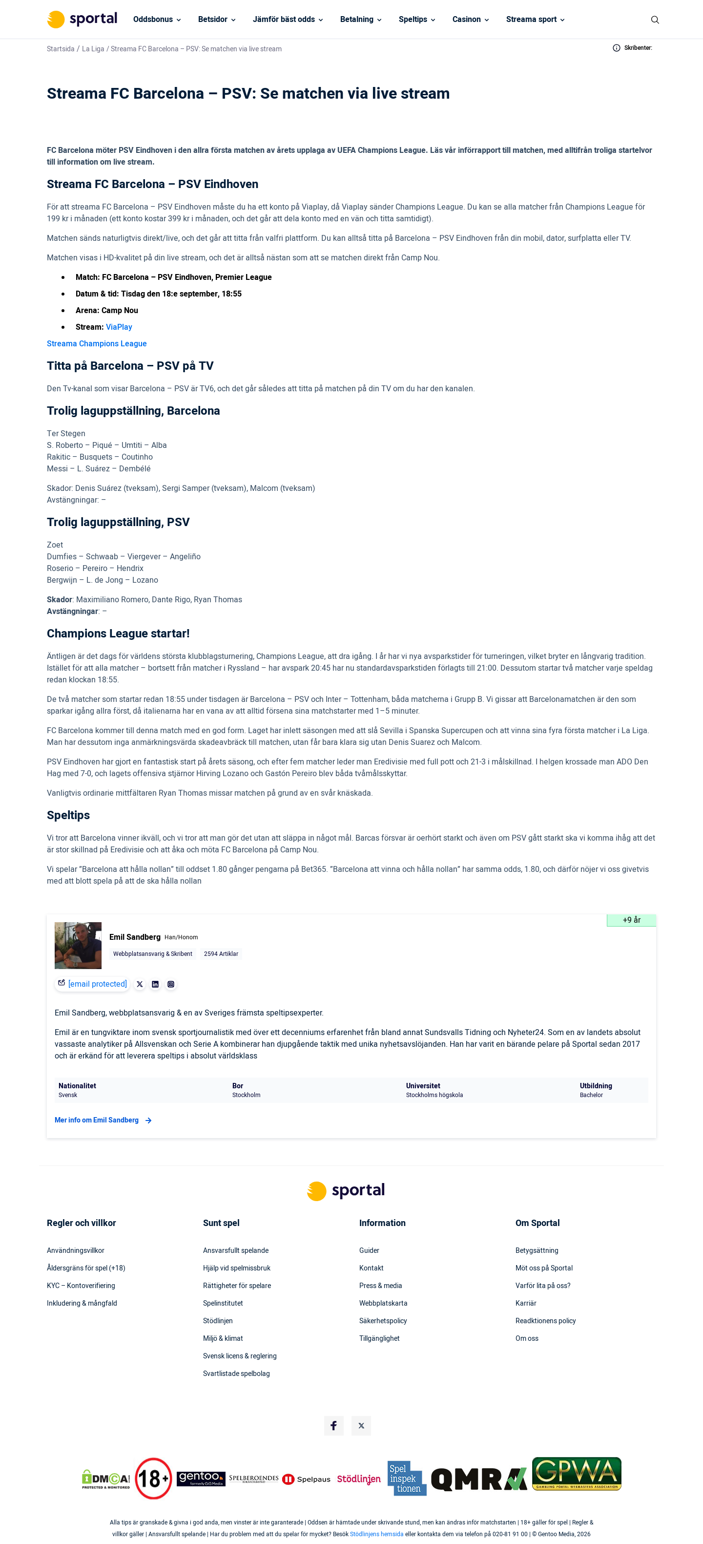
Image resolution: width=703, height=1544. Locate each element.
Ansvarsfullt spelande (236, 1251)
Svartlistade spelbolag (236, 1374)
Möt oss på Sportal (544, 1268)
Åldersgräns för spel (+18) (86, 1268)
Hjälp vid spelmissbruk (236, 1268)
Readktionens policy (546, 1321)
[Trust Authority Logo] (201, 1479)
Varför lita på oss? (543, 1286)
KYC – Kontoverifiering (81, 1286)
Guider (369, 1251)
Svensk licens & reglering (240, 1356)
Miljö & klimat (223, 1339)
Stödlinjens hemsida (377, 1534)
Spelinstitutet (223, 1304)
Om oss (527, 1339)
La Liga (93, 49)
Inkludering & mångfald (82, 1304)
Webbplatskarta (383, 1304)
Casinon (467, 19)
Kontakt (371, 1268)
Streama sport (531, 19)
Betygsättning (537, 1251)
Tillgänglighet (379, 1339)
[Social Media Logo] (334, 1426)
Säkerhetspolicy (383, 1321)
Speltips (413, 19)
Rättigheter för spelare (237, 1286)
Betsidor (212, 19)
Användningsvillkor (75, 1251)
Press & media (380, 1286)
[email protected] (97, 984)
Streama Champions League (97, 344)
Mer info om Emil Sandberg (104, 1120)
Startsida (61, 49)
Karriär (526, 1304)
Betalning (356, 19)
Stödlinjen (218, 1321)
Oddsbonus (153, 19)
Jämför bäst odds (284, 19)
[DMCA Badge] (106, 1479)
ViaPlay (119, 327)
